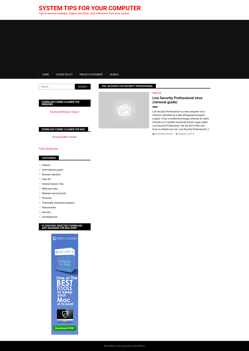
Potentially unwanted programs (58, 202)
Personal (46, 198)
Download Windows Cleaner (64, 112)
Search (114, 74)
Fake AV (156, 93)
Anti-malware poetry (52, 169)
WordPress (139, 346)
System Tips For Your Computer (90, 8)
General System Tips (53, 184)
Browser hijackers (51, 174)
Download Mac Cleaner (65, 137)
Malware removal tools (54, 193)
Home (45, 74)
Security (46, 212)
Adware (46, 165)
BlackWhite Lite (112, 346)
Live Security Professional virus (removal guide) (177, 100)
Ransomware (49, 207)
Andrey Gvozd (165, 133)
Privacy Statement (91, 74)
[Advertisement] (124, 45)
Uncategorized (49, 217)
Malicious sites (50, 188)
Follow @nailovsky (48, 148)
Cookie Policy (64, 74)
